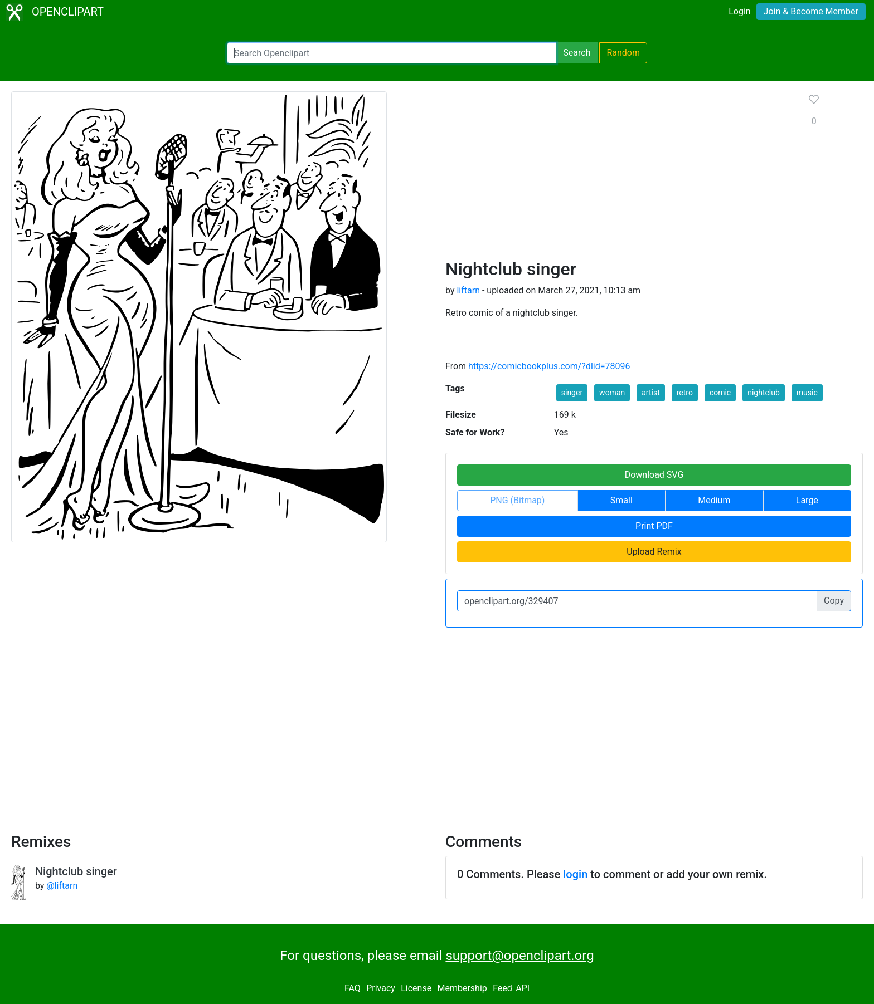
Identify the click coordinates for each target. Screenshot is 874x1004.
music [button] (807, 392)
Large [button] (807, 500)
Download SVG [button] (654, 474)
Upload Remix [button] (654, 551)
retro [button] (685, 392)
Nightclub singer (76, 871)
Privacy (380, 988)
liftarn (468, 290)
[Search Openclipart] (391, 52)
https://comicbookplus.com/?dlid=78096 (549, 366)
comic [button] (720, 392)
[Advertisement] (617, 175)
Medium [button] (714, 500)
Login (739, 11)
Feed (502, 988)
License (416, 988)
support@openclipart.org (519, 955)
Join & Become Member (811, 11)
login (575, 874)
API (523, 988)
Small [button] (621, 500)
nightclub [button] (763, 392)
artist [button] (651, 392)
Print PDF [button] (654, 526)
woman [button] (612, 392)
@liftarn (61, 885)
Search (576, 52)
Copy (834, 600)
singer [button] (571, 392)
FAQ (352, 988)
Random (623, 52)
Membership (462, 988)
